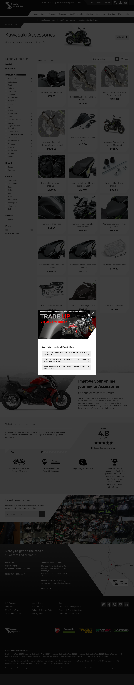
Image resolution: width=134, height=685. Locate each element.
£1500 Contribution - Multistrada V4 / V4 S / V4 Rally (65, 353)
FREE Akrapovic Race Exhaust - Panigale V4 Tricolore (65, 367)
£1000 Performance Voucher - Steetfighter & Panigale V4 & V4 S (66, 360)
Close (93, 313)
